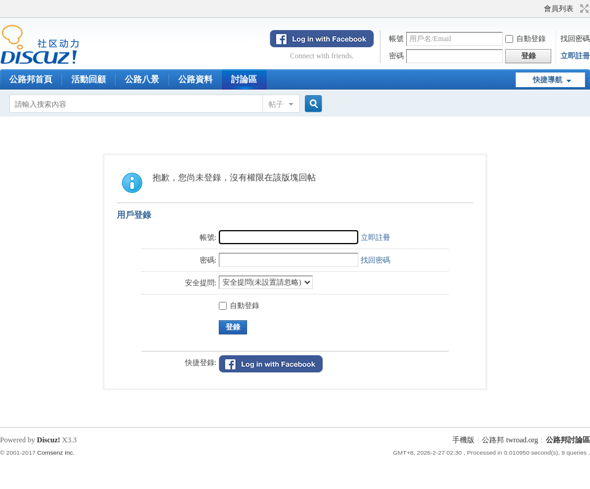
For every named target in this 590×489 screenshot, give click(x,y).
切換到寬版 (583, 8)
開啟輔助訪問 (538, 8)
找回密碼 (575, 38)
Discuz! (48, 440)
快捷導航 (547, 79)
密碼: (208, 260)
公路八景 (142, 79)
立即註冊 (575, 56)
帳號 (396, 38)
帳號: (208, 237)
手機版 (463, 440)
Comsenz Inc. (55, 452)
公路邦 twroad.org (510, 440)
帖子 (276, 104)
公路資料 (195, 79)
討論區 (244, 79)
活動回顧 (88, 79)
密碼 (396, 56)
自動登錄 (525, 38)
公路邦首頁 (30, 79)
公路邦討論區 (568, 440)
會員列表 (558, 8)
